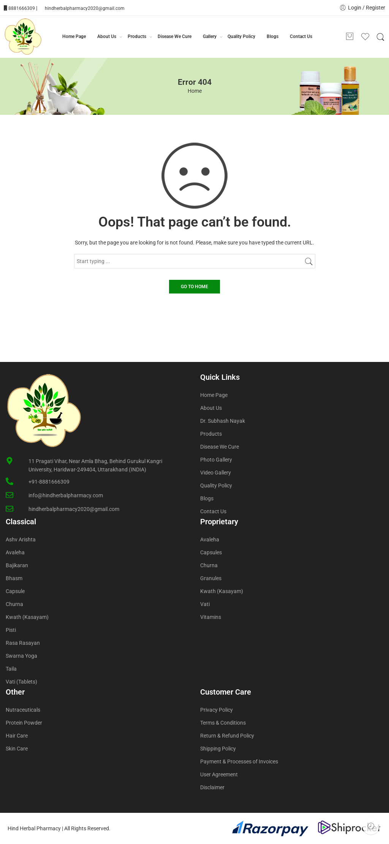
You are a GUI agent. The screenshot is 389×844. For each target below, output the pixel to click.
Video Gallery (215, 473)
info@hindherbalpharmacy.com (65, 495)
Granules (210, 578)
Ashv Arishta (21, 539)
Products (137, 37)
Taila (11, 669)
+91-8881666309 (49, 482)
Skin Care (17, 749)
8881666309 (21, 8)
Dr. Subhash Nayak (222, 421)
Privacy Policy (216, 710)
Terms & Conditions (223, 723)
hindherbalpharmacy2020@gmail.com (85, 8)
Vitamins (210, 617)
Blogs (272, 36)
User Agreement (219, 774)
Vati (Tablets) (21, 682)
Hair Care (17, 736)
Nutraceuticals (23, 710)
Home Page (74, 36)
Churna (14, 604)
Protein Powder (24, 723)
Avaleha (15, 552)
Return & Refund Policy (227, 736)
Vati (205, 604)
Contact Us (301, 36)
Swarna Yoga (21, 656)
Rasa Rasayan (23, 643)
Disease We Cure (174, 36)
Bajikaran (17, 565)
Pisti (11, 630)
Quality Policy (241, 36)
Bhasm (14, 578)
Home (195, 91)
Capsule (15, 591)
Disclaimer (212, 787)
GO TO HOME (194, 286)
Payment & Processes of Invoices (239, 761)
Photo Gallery (216, 460)
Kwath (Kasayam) (27, 617)
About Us (106, 37)
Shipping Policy (218, 749)
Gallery (210, 37)
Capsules (211, 552)
